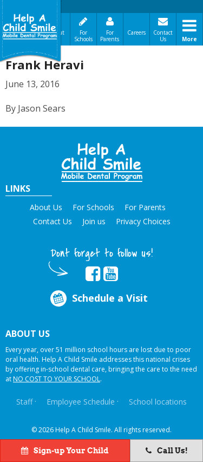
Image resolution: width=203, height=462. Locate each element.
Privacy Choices (143, 221)
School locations (158, 401)
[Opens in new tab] (93, 274)
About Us (46, 207)
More (189, 39)
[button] (101, 162)
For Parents (109, 36)
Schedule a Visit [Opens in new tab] (97, 298)
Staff (24, 401)
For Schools (83, 36)
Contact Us (163, 36)
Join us (94, 221)
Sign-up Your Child (65, 450)
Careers (136, 32)
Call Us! (167, 450)
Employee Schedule (81, 401)
